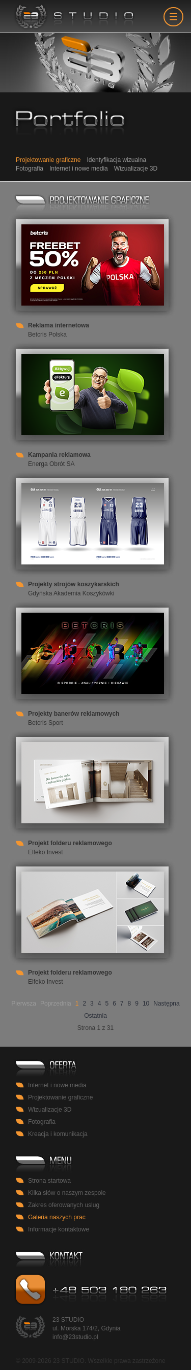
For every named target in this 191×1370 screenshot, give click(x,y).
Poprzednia (55, 1003)
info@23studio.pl (75, 1337)
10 (146, 1003)
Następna (166, 1003)
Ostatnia (95, 1015)
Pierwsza (23, 1003)
